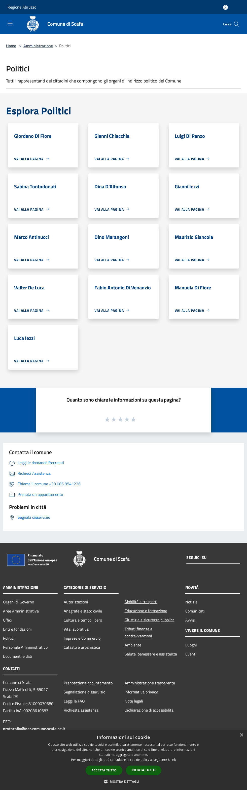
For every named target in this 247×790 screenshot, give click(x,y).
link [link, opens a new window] (173, 760)
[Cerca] (236, 24)
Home (11, 46)
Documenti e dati (17, 656)
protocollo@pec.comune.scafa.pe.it (34, 729)
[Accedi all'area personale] (225, 7)
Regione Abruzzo (22, 7)
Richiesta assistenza (81, 710)
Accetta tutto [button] (104, 770)
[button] (123, 781)
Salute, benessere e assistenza (151, 654)
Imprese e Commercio (82, 638)
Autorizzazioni (76, 602)
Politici (9, 638)
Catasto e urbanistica (82, 647)
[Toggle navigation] (10, 24)
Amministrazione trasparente (150, 683)
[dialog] (123, 760)
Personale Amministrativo (25, 647)
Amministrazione (38, 46)
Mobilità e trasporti (141, 602)
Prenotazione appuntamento (88, 683)
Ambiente (133, 645)
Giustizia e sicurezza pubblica (149, 620)
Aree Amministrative (21, 611)
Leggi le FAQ (74, 701)
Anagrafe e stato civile (83, 611)
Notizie (191, 602)
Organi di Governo (18, 602)
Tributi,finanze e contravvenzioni (138, 632)
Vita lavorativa (76, 629)
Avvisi (190, 620)
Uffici (7, 620)
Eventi (190, 654)
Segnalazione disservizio (84, 692)
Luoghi (191, 645)
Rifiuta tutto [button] (144, 770)
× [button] (241, 735)
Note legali (134, 701)
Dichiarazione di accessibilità (149, 710)
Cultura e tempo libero (83, 620)
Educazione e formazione (146, 611)
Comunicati (195, 611)
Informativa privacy (141, 692)
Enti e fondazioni (17, 629)
